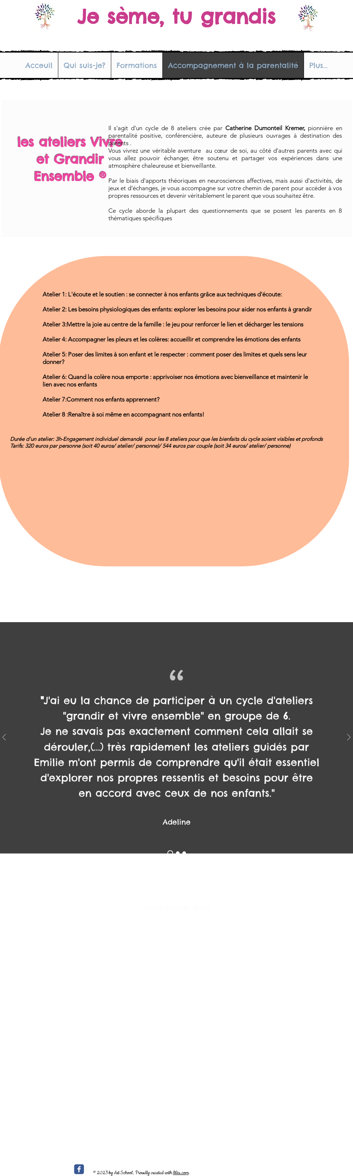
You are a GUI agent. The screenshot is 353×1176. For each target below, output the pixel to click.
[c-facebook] (79, 1169)
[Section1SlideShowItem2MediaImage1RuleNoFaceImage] (178, 853)
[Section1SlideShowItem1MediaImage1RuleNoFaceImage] (170, 853)
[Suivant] (348, 738)
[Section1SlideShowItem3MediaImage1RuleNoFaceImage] (184, 853)
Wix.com (181, 1173)
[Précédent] (4, 738)
